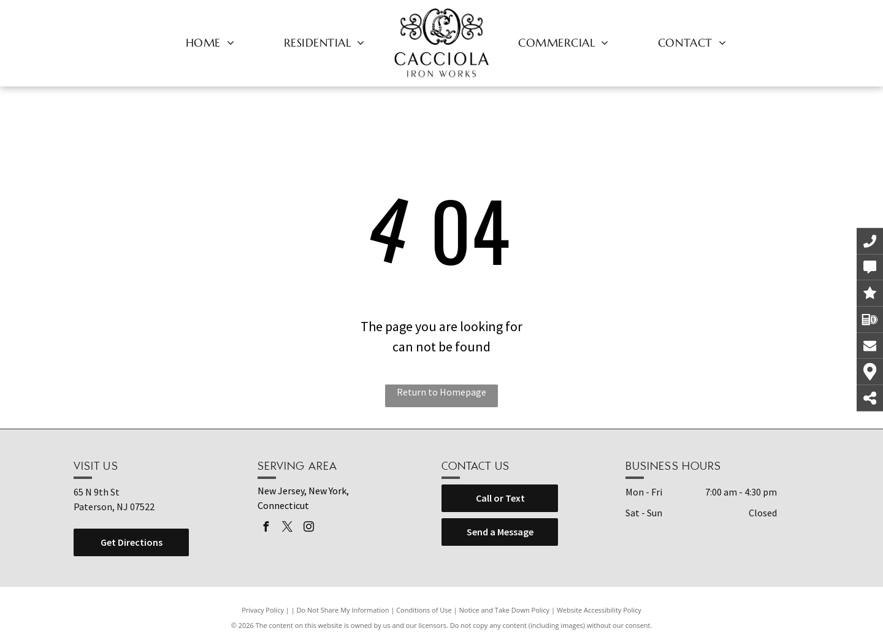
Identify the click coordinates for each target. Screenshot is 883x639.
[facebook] (265, 528)
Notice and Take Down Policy (504, 609)
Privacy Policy (263, 609)
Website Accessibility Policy (599, 609)
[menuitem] (210, 42)
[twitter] (287, 528)
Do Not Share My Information (343, 609)
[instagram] (308, 528)
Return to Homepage (441, 392)
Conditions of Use (424, 609)
